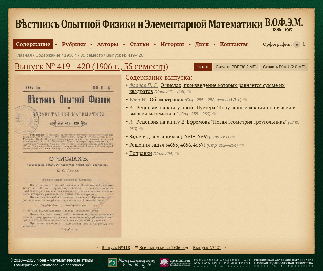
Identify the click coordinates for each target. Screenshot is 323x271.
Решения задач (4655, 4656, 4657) (167, 144)
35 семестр (91, 55)
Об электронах (166, 99)
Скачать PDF (236, 67)
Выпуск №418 (116, 247)
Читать (203, 67)
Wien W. (138, 99)
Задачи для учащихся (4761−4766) (168, 136)
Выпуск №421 (207, 247)
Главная (23, 55)
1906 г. (70, 55)
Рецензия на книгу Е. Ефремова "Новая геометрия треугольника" (211, 121)
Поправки (140, 153)
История (172, 44)
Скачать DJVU (284, 67)
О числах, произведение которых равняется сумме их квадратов (207, 88)
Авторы (107, 44)
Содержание (33, 44)
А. (131, 107)
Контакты (234, 44)
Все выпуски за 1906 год (163, 247)
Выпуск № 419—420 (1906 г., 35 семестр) (91, 66)
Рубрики (74, 44)
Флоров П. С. (143, 85)
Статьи (139, 44)
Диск (202, 44)
